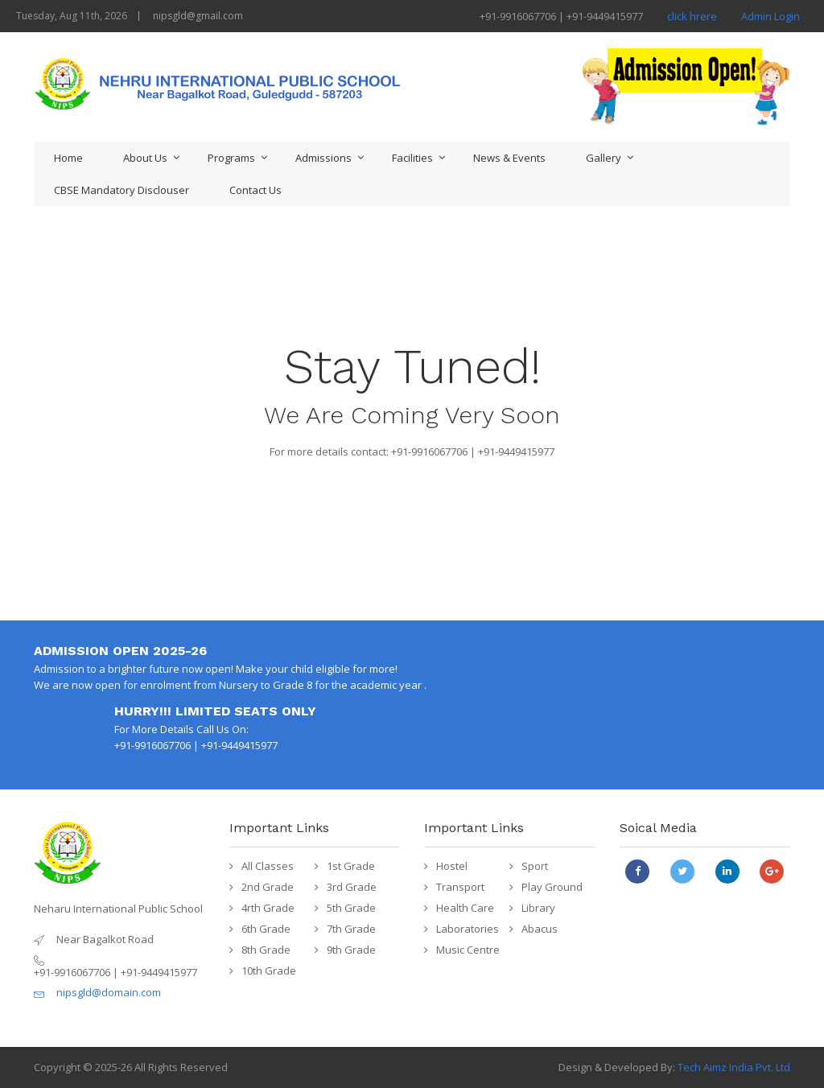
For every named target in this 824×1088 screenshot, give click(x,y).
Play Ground (552, 886)
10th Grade (268, 970)
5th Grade (351, 907)
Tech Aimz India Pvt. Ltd (734, 1067)
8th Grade (265, 949)
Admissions (323, 157)
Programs (231, 157)
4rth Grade (268, 907)
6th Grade (265, 928)
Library (538, 907)
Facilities (412, 157)
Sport (534, 865)
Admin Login (770, 16)
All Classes (267, 865)
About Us (145, 157)
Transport (460, 886)
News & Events (509, 157)
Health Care (465, 907)
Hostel (452, 865)
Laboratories (467, 928)
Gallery (603, 157)
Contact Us (255, 190)
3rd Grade (352, 886)
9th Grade (351, 949)
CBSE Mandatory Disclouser (121, 190)
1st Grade (351, 865)
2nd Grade (267, 886)
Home (68, 157)
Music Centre (468, 949)
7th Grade (351, 928)
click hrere (692, 16)
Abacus (539, 928)
